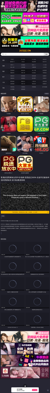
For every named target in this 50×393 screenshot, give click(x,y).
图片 (3, 77)
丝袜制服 (23, 67)
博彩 (3, 60)
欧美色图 (34, 75)
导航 (3, 88)
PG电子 (12, 59)
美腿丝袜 (12, 78)
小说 (3, 82)
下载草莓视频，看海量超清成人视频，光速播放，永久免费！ (30, 212)
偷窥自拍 (12, 75)
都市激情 (12, 81)
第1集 (3, 216)
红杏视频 (12, 89)
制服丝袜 (12, 72)
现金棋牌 (34, 61)
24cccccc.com (25, 50)
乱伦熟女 (34, 72)
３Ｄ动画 (45, 64)
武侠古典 (45, 81)
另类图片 (45, 78)
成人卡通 (34, 70)
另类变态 (45, 72)
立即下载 (35, 390)
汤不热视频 (44, 87)
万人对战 (34, 59)
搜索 (46, 54)
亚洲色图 (23, 75)
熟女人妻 (12, 67)
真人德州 (23, 59)
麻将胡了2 (12, 61)
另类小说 (23, 83)
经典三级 (23, 72)
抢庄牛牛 (45, 61)
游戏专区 (45, 59)
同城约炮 (12, 87)
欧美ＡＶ (34, 64)
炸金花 (23, 61)
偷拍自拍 (23, 70)
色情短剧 (23, 89)
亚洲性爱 (12, 70)
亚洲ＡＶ (12, 64)
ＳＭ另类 (45, 67)
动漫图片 (45, 75)
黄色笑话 (34, 83)
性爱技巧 (45, 83)
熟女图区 (34, 78)
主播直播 (34, 67)
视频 (3, 66)
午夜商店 (23, 87)
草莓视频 (34, 87)
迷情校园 (12, 83)
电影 (3, 71)
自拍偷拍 (23, 64)
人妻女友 (34, 81)
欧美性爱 (45, 70)
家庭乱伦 (23, 81)
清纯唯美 (23, 78)
